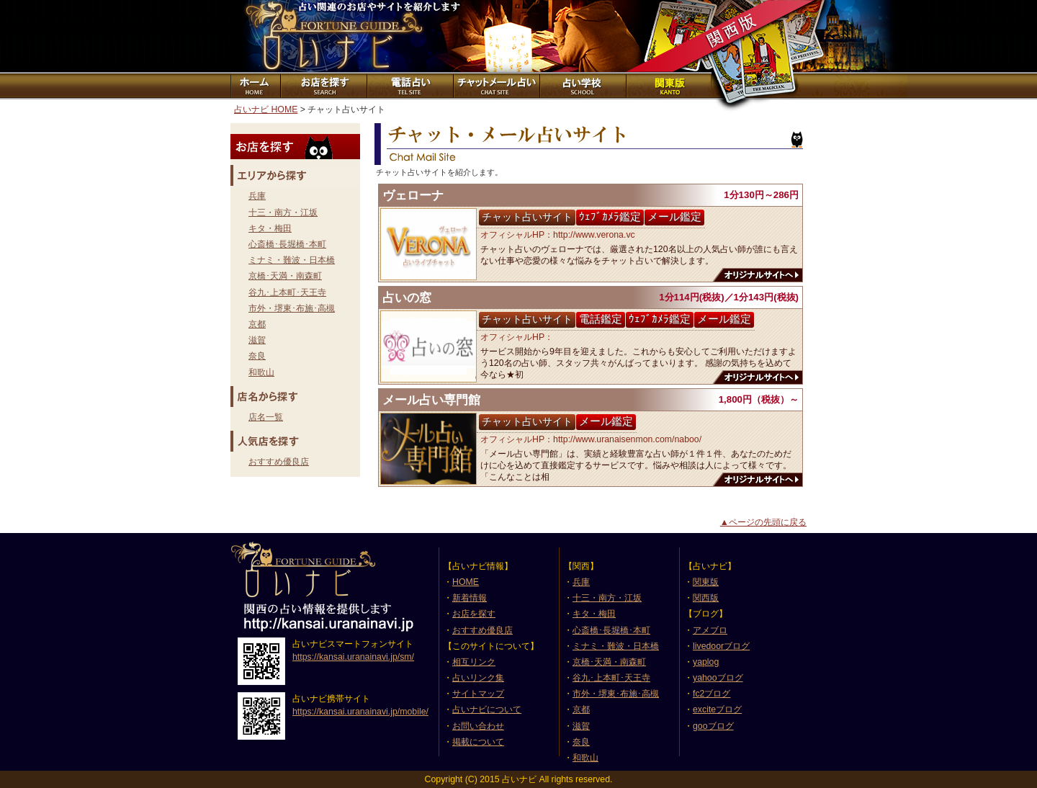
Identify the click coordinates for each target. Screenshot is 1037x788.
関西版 (706, 598)
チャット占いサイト (495, 85)
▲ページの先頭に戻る (763, 522)
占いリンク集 (478, 678)
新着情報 (469, 598)
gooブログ (713, 726)
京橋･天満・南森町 (285, 276)
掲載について (478, 742)
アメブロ (710, 630)
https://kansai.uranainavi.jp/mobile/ (360, 712)
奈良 (257, 356)
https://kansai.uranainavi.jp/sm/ (353, 657)
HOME (465, 582)
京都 (257, 324)
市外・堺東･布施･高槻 (291, 308)
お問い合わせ (478, 726)
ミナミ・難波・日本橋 (291, 260)
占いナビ (324, 36)
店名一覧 (265, 417)
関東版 (668, 85)
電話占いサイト (409, 85)
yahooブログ (718, 678)
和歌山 (261, 372)
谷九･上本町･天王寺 (287, 292)
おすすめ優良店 (278, 462)
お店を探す (322, 85)
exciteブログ (717, 709)
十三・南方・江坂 (283, 212)
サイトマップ (478, 694)
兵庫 (257, 196)
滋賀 (257, 340)
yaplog (706, 662)
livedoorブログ (721, 646)
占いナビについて (486, 709)
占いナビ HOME (265, 109)
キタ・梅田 (270, 228)
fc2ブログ (711, 694)
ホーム (254, 85)
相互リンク (473, 662)
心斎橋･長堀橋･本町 (287, 244)
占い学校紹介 (582, 85)
